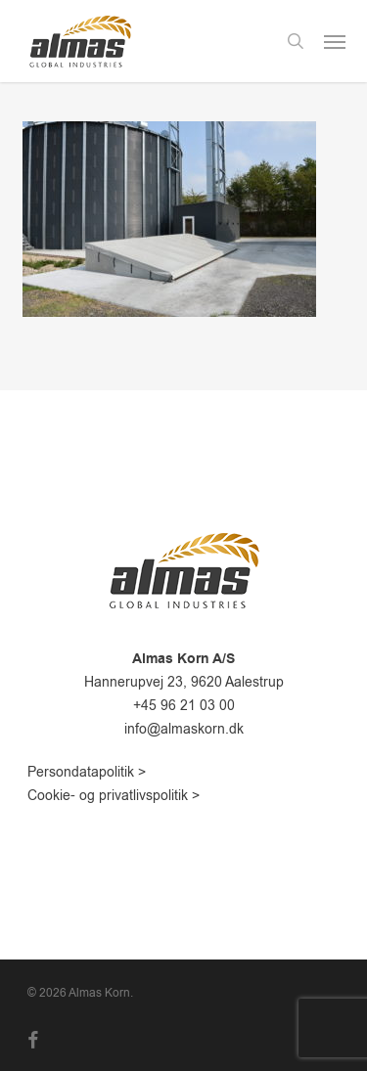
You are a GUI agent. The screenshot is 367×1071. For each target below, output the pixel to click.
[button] (334, 41)
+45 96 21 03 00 (184, 705)
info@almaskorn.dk (184, 729)
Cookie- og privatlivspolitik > (113, 795)
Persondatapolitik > (86, 772)
